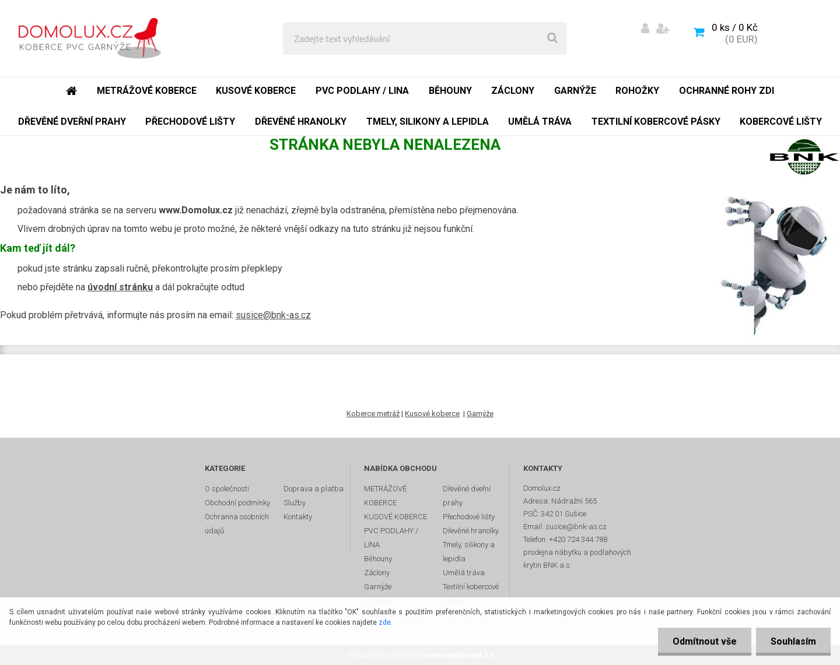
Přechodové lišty (469, 516)
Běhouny (378, 558)
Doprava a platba (314, 488)
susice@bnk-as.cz (273, 315)
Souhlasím (793, 641)
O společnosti (227, 488)
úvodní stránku (120, 287)
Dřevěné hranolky (471, 530)
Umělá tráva (464, 572)
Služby (295, 502)
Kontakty (298, 516)
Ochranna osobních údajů (237, 523)
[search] (552, 38)
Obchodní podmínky (237, 502)
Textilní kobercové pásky (471, 593)
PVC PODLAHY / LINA (391, 537)
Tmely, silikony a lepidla (469, 551)
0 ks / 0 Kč (735, 27)
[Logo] (94, 38)
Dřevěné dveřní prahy (467, 495)
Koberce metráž (373, 413)
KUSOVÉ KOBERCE (395, 516)
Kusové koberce (432, 413)
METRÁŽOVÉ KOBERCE (385, 495)
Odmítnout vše (705, 641)
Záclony (377, 572)
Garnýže (480, 413)
